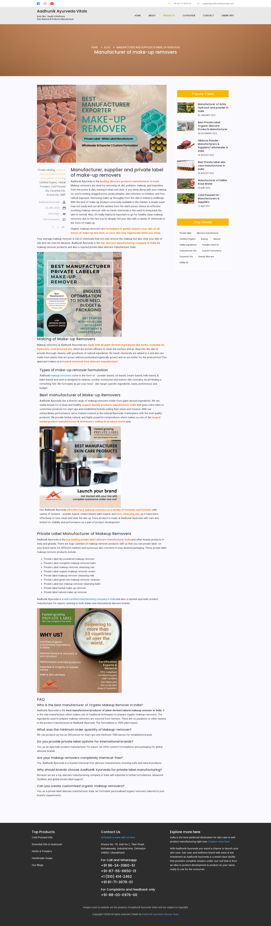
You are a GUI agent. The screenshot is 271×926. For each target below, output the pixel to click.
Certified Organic (188, 239)
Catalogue (189, 15)
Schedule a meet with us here (118, 837)
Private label (185, 233)
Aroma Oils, (53, 194)
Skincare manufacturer (208, 233)
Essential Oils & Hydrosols (47, 844)
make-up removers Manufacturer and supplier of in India (53, 174)
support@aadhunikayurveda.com (215, 3)
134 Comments (54, 219)
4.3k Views (57, 213)
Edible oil (184, 262)
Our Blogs (37, 865)
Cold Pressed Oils (42, 837)
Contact (208, 15)
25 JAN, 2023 (55, 207)
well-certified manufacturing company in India (90, 599)
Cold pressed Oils (188, 251)
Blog (107, 47)
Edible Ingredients (188, 245)
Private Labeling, (46, 170)
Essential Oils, (58, 190)
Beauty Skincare (206, 256)
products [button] (169, 15)
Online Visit (228, 15)
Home (138, 15)
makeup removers (61, 375)
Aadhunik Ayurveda (52, 202)
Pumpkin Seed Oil (210, 245)
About (152, 15)
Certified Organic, (48, 182)
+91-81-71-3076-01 (179, 3)
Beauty (204, 239)
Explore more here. (219, 841)
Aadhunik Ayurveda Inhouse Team (160, 914)
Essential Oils (186, 256)
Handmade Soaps (42, 858)
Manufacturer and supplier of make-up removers (148, 47)
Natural (216, 239)
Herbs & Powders (42, 851)
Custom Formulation (212, 251)
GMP (63, 194)
